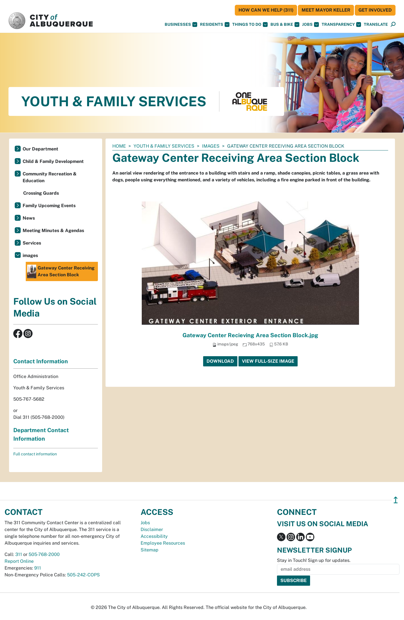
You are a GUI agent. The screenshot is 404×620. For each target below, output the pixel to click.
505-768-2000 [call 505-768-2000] (44, 554)
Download (220, 361)
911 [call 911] (37, 568)
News (29, 218)
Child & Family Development (53, 161)
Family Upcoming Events (49, 205)
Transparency (341, 24)
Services (32, 243)
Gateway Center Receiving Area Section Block (60, 271)
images (211, 146)
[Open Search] (393, 24)
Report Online (19, 561)
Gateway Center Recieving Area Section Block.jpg (250, 335)
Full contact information (35, 454)
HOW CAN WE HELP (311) (265, 10)
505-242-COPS (83, 574)
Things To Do (250, 24)
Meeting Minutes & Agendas (53, 230)
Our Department (40, 149)
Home (119, 146)
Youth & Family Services (164, 146)
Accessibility (154, 536)
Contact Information (40, 361)
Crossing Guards (41, 193)
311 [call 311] (18, 554)
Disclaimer (152, 529)
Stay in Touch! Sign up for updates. (314, 560)
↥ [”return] (395, 500)
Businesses (181, 24)
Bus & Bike (284, 24)
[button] (376, 24)
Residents (214, 24)
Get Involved (375, 10)
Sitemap (149, 550)
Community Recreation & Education (50, 177)
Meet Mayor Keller (326, 10)
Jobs (310, 24)
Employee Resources (163, 543)
